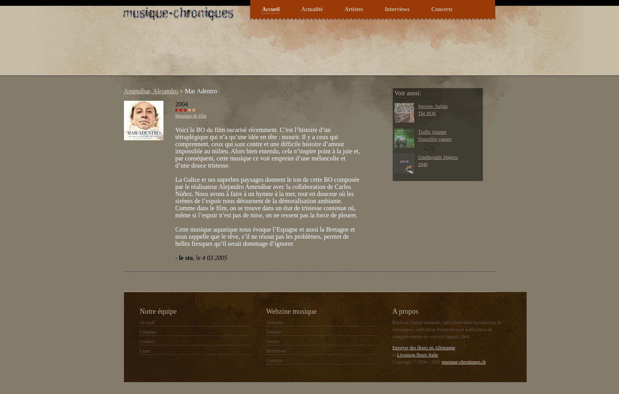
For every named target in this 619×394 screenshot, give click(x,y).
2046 (423, 164)
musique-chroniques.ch (464, 362)
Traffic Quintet (432, 132)
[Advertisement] (263, 53)
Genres (272, 341)
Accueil (270, 9)
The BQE (427, 113)
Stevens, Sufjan (433, 106)
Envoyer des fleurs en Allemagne (423, 348)
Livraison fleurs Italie (417, 355)
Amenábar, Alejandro (151, 91)
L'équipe (148, 332)
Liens (145, 351)
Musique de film (190, 116)
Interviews (397, 9)
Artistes (354, 9)
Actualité (312, 9)
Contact (147, 341)
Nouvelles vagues (435, 139)
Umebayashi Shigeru (438, 157)
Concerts (441, 9)
